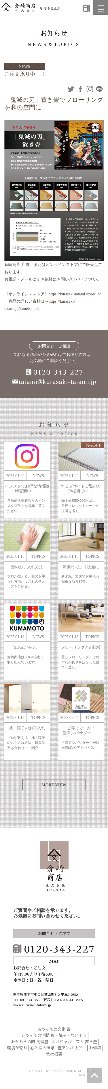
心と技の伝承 (42, 1048)
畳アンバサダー (72, 1048)
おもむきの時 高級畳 (29, 1041)
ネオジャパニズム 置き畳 (74, 1041)
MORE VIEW (54, 785)
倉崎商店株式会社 (54, 867)
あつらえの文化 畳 (54, 1029)
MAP (54, 961)
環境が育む (17, 1048)
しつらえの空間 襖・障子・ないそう (54, 1035)
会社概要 (54, 1054)
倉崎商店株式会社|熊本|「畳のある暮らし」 (30, 7)
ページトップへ (94, 1075)
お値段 (95, 1048)
